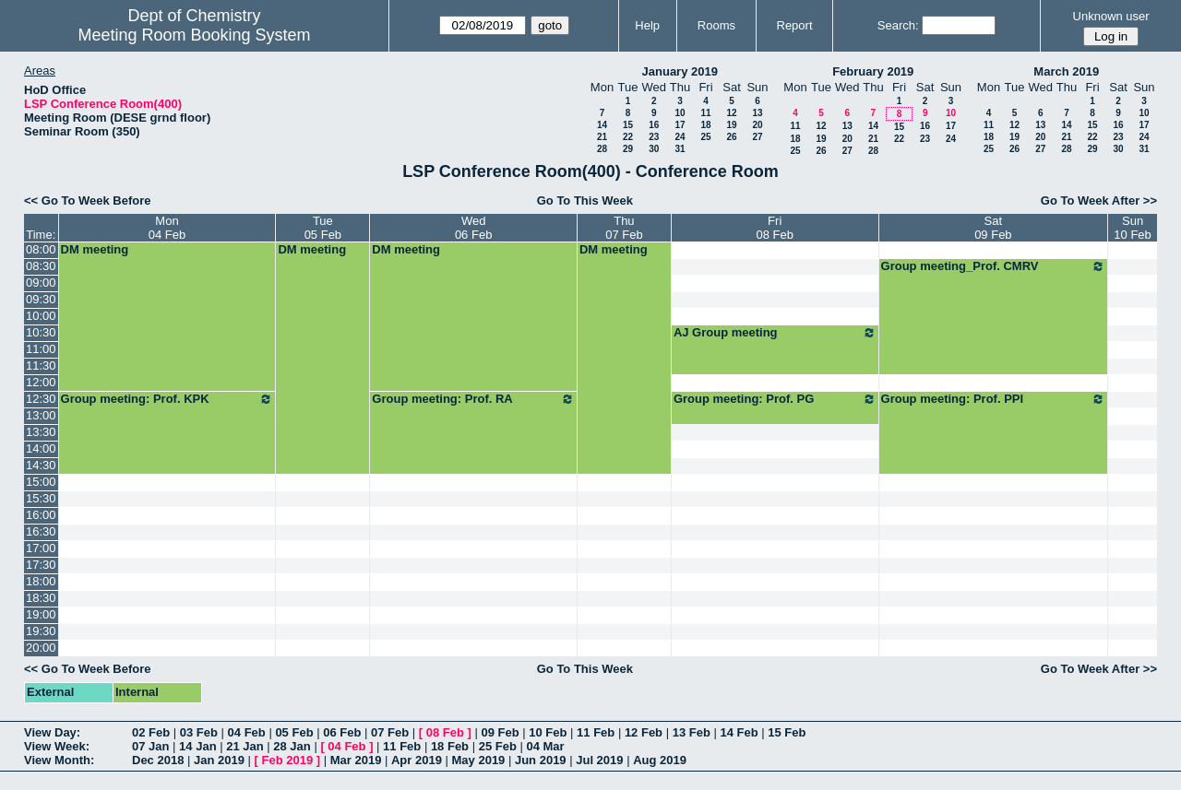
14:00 (41, 448)
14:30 (41, 465)
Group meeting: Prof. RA (473, 399)
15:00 (41, 482)
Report (795, 25)
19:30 (41, 631)
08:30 (41, 266)
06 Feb (342, 732)
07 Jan (150, 746)
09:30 (41, 299)
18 (705, 125)
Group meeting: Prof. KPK (167, 399)
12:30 (41, 399)
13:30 (41, 432)
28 (602, 149)
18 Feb (450, 746)
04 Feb (247, 732)
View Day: (52, 732)
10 (679, 113)
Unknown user (1111, 16)
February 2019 (872, 71)
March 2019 (1066, 71)
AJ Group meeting (775, 332)
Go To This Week (585, 200)
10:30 (41, 332)
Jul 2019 (599, 760)
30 (654, 149)
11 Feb (595, 732)
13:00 (41, 415)
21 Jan (244, 746)
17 (679, 125)
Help (647, 25)
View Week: (56, 746)
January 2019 (680, 71)
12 (731, 113)
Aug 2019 (659, 760)
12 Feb (643, 732)
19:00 (41, 614)
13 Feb (691, 732)
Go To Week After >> (1099, 200)
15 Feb (786, 732)
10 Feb (548, 732)
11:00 (41, 349)
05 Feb (294, 732)
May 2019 (479, 760)
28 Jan (291, 746)
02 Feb (151, 732)
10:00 (41, 316)
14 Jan (197, 746)
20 (757, 125)
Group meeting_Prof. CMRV (993, 266)
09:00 (41, 282)
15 (628, 125)
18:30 (41, 598)
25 (705, 137)
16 (654, 125)
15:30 (41, 498)
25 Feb (498, 746)
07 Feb (390, 732)
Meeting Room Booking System (194, 35)
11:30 (41, 365)
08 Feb (445, 732)
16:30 (41, 531)
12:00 (41, 382)
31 (679, 149)
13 (757, 113)
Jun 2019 (541, 760)
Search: (898, 25)
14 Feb (739, 732)
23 (654, 137)
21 (602, 137)
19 (731, 125)
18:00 (41, 581)
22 (628, 137)
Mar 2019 (356, 760)
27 (757, 137)
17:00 (41, 548)
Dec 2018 (158, 760)
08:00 (41, 249)
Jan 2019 (219, 760)
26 (731, 137)
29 (628, 149)
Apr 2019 (416, 760)
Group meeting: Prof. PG (775, 399)
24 (679, 137)
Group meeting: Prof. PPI (993, 399)
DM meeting (95, 249)
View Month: (59, 760)
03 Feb (199, 732)
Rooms (716, 25)
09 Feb (500, 732)
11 (705, 113)
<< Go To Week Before (87, 200)
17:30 (41, 565)
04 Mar (545, 746)
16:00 (41, 515)
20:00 (41, 647)
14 (602, 125)
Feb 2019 (288, 760)
